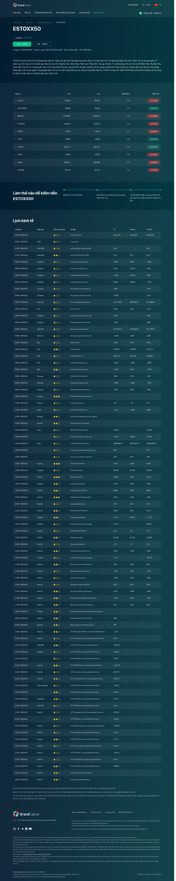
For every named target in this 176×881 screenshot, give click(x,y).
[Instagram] (14, 828)
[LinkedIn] (26, 828)
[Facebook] (18, 828)
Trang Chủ (17, 22)
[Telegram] (22, 828)
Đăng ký (157, 13)
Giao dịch (17, 12)
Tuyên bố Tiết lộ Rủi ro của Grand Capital (36, 854)
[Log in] (140, 13)
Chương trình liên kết (43, 12)
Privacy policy (110, 812)
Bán (42, 44)
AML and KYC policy (126, 812)
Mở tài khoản (99, 12)
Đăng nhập (148, 13)
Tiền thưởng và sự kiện (65, 12)
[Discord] (30, 828)
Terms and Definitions (79, 812)
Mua (22, 44)
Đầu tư (28, 12)
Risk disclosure (96, 812)
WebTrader (133, 4)
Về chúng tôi (84, 12)
